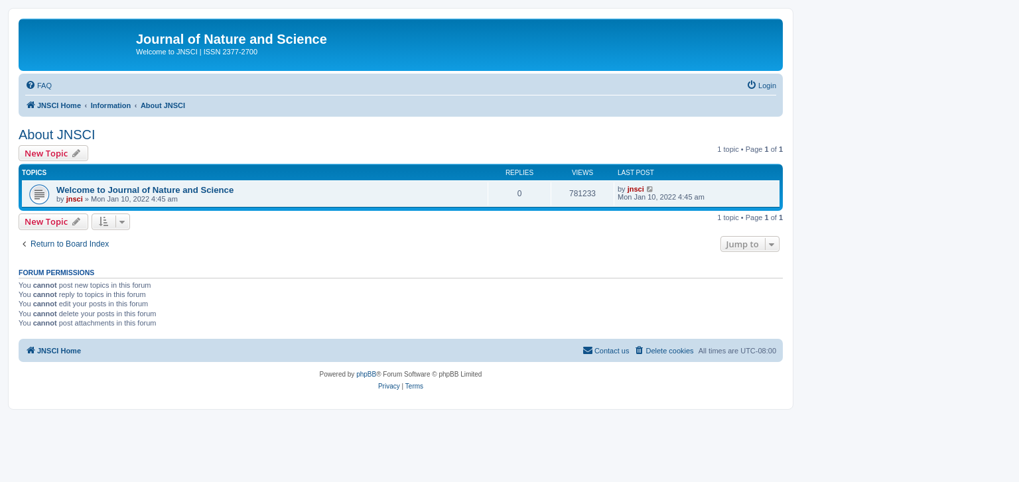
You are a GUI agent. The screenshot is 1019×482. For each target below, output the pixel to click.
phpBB (366, 374)
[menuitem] (38, 85)
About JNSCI (57, 134)
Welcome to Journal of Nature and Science (145, 190)
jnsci (74, 199)
